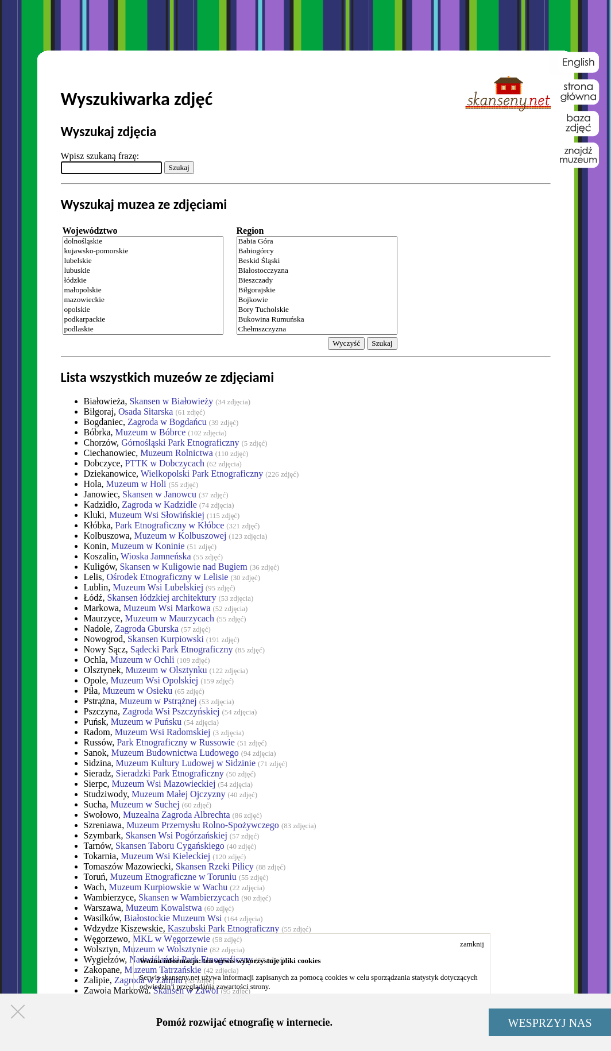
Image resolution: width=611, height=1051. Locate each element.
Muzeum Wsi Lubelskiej (158, 587)
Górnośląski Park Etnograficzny (180, 442)
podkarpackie (143, 319)
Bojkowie (317, 300)
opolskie (143, 310)
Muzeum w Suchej (145, 804)
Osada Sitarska (145, 411)
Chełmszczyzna (317, 329)
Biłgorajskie (317, 290)
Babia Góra (317, 241)
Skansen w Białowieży (171, 401)
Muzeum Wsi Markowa (167, 608)
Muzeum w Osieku (137, 690)
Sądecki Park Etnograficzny (181, 649)
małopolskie (143, 290)
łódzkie (143, 280)
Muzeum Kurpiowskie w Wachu (168, 887)
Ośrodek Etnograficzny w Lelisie (168, 577)
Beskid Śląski (317, 261)
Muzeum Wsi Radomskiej (163, 732)
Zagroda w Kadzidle (159, 504)
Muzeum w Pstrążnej (158, 701)
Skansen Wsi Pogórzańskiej (176, 835)
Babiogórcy (317, 251)
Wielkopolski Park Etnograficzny (202, 473)
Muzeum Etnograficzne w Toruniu (173, 877)
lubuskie (143, 271)
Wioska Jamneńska (156, 556)
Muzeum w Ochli (142, 659)
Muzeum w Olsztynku (166, 670)
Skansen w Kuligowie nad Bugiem (183, 566)
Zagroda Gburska (147, 628)
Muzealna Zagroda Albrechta (176, 815)
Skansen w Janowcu (159, 494)
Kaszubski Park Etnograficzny (224, 928)
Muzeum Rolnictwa (176, 453)
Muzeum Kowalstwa (164, 908)
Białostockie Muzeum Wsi (173, 918)
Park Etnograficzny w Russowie (176, 742)
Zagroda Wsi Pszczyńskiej (170, 711)
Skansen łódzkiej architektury (161, 597)
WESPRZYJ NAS (550, 1023)
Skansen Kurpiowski (165, 639)
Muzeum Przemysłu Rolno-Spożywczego (202, 825)
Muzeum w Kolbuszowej (180, 535)
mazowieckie (143, 300)
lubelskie (143, 261)
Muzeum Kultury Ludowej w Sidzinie (186, 763)
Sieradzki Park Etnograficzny (169, 773)
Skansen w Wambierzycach (188, 897)
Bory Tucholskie (317, 310)
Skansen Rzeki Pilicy (215, 866)
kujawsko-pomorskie (143, 251)
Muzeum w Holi (136, 484)
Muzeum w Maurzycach (169, 618)
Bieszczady (317, 280)
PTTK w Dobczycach (164, 463)
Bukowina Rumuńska (317, 319)
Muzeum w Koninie (148, 546)
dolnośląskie (143, 241)
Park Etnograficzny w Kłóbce (170, 525)
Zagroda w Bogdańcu (168, 422)
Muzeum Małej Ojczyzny (179, 794)
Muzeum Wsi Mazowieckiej (163, 784)
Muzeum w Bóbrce (150, 432)
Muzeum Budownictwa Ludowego (175, 753)
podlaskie (143, 329)
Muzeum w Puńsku (146, 722)
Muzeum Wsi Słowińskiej (156, 515)
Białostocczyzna (317, 271)
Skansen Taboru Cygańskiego (170, 846)
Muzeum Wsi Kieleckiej (165, 856)
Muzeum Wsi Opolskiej (155, 680)
